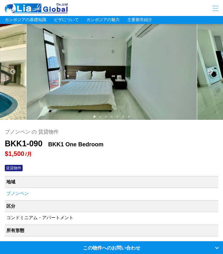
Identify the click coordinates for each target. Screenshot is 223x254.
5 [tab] (117, 116)
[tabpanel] (111, 72)
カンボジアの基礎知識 (25, 19)
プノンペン (17, 193)
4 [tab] (111, 116)
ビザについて (66, 19)
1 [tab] (94, 116)
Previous (12, 71)
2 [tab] (99, 116)
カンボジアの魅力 (103, 19)
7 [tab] (128, 116)
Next (210, 71)
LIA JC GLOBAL (56, 8)
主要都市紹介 (139, 19)
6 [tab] (122, 116)
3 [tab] (105, 116)
